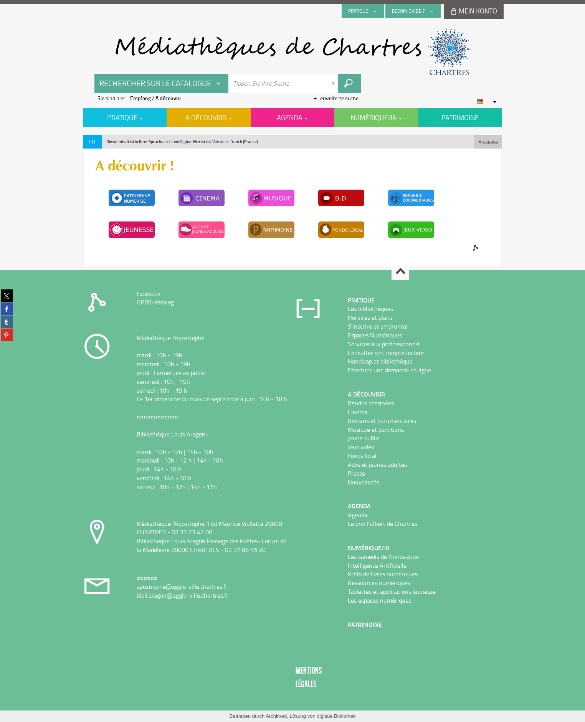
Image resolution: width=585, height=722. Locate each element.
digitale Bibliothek (336, 716)
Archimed (276, 716)
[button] (488, 142)
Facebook (148, 293)
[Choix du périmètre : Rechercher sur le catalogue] (161, 83)
